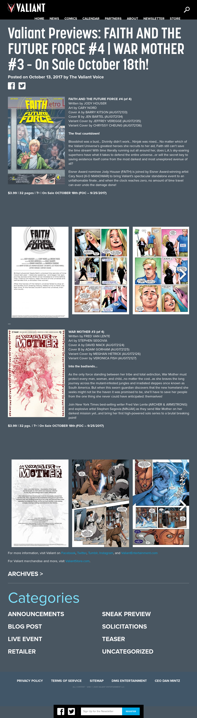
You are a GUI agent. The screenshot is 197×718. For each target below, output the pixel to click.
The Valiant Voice (86, 88)
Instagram (106, 565)
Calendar (91, 30)
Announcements (36, 626)
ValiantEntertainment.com (139, 565)
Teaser (113, 651)
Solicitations (124, 638)
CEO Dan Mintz (167, 692)
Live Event (25, 651)
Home (39, 30)
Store (175, 30)
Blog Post (25, 638)
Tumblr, (93, 565)
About (132, 30)
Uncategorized (127, 663)
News (54, 30)
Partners (113, 30)
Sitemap (97, 692)
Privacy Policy (30, 692)
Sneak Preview (126, 626)
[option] (40, 285)
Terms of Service (66, 692)
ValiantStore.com (77, 573)
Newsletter (154, 30)
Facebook (68, 565)
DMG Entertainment (129, 692)
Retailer (22, 663)
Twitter (81, 565)
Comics (70, 30)
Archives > (25, 585)
